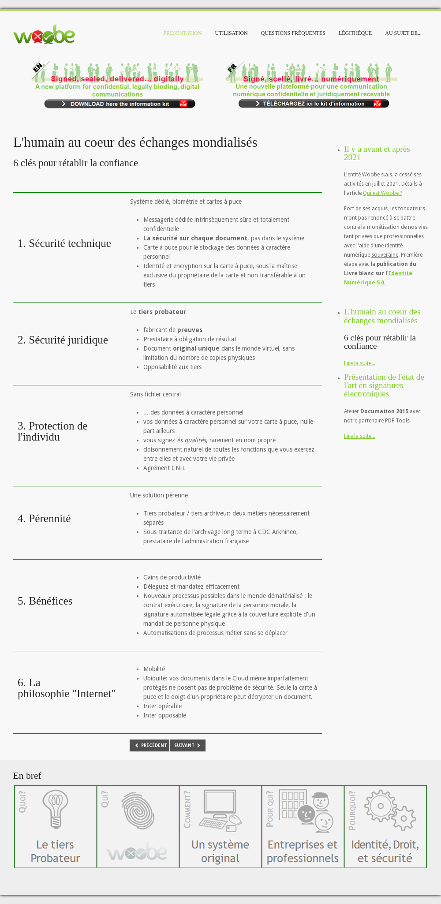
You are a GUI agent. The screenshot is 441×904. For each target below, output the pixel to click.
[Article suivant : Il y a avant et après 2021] (187, 745)
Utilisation (231, 33)
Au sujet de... (403, 33)
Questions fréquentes (293, 33)
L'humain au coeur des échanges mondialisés (382, 316)
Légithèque (355, 33)
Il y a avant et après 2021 (377, 153)
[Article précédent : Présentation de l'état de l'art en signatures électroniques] (150, 745)
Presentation (183, 33)
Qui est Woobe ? (382, 193)
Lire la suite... (359, 363)
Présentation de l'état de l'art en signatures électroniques (384, 385)
